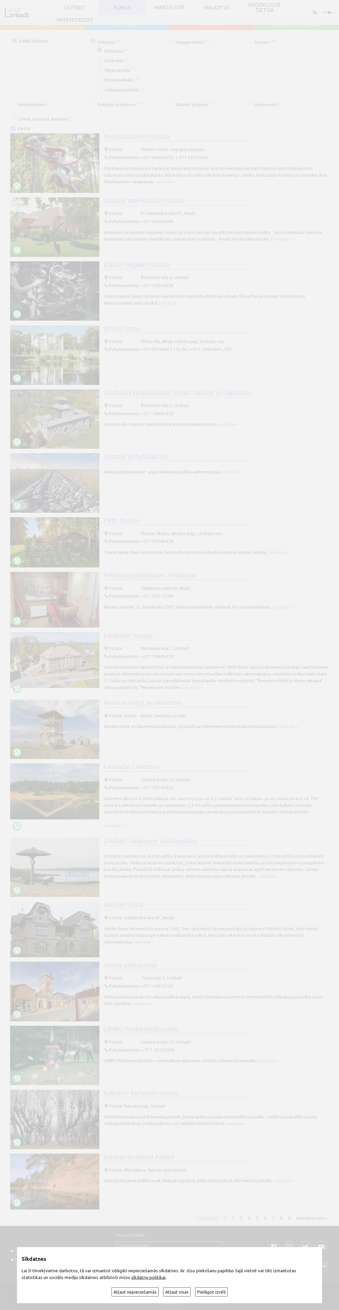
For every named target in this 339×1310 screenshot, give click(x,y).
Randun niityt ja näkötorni (143, 702)
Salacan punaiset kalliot (139, 1157)
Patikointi (116, 60)
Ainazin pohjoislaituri (136, 456)
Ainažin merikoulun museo (144, 200)
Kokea (122, 7)
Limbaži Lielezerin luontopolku (150, 841)
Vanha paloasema (130, 965)
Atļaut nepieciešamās (135, 1291)
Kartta (23, 128)
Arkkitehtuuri (34, 104)
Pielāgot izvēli (211, 1291)
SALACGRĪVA (127, 24)
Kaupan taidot (193, 42)
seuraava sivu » (311, 1218)
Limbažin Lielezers (131, 766)
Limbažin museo (128, 635)
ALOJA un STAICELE (296, 24)
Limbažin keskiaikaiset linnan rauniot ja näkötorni (178, 392)
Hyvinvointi (268, 104)
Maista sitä (169, 7)
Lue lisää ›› (166, 181)
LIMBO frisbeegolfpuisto (141, 1029)
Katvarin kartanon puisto (141, 1093)
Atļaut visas (177, 1291)
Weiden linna (123, 904)
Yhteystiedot (74, 20)
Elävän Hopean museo (137, 264)
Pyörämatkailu (122, 79)
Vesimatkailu (120, 70)
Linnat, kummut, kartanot (46, 118)
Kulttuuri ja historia (120, 104)
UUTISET (74, 7)
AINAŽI (42, 24)
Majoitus (217, 7)
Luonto (265, 42)
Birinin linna (122, 328)
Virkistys (109, 42)
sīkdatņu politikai (148, 1277)
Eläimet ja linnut (195, 104)
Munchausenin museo (137, 136)
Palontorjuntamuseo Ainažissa (149, 575)
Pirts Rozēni (122, 520)
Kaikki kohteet (33, 40)
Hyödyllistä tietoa (264, 7)
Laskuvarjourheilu (124, 89)
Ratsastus (116, 50)
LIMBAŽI (211, 24)
